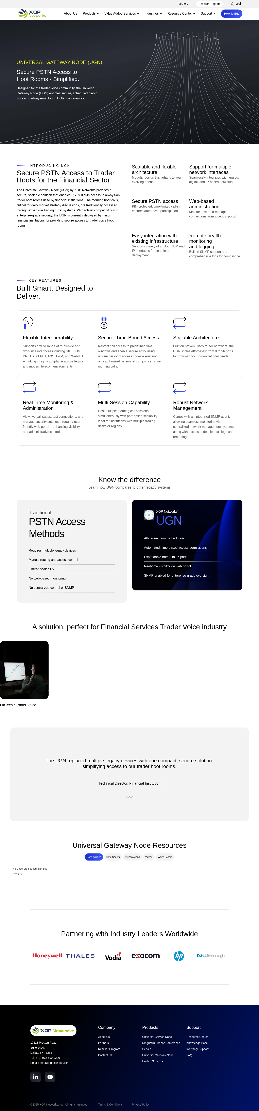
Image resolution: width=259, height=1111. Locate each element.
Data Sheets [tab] (113, 857)
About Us (70, 13)
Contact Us (105, 1055)
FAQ (189, 1055)
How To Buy (231, 13)
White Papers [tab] (165, 857)
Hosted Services (152, 1061)
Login (236, 3)
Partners (182, 3)
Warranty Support (198, 1049)
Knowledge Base (197, 1043)
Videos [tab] (148, 857)
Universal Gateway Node (158, 1055)
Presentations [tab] (132, 857)
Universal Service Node (157, 1037)
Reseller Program (209, 3)
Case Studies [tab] (94, 857)
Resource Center (197, 1037)
